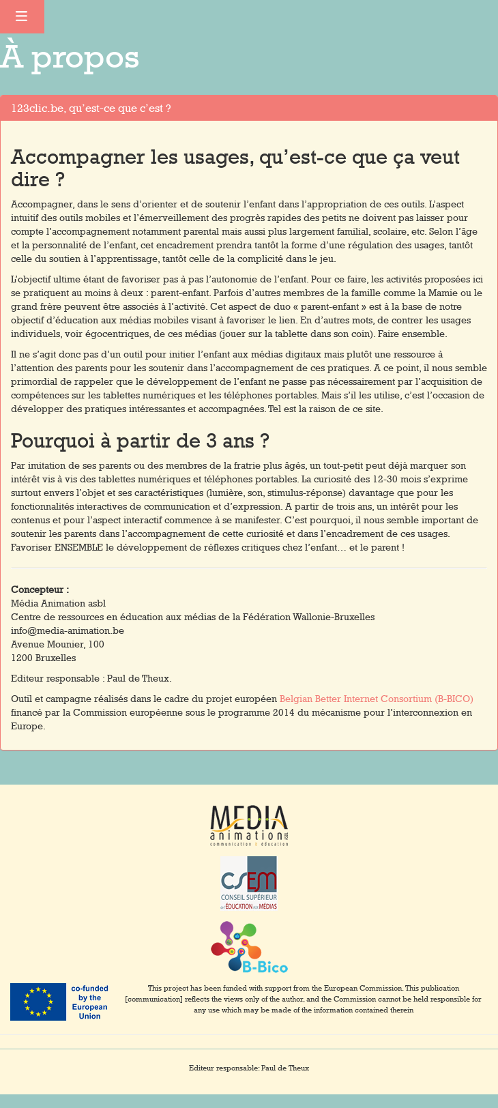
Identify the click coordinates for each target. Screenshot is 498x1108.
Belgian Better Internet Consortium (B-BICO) (376, 698)
